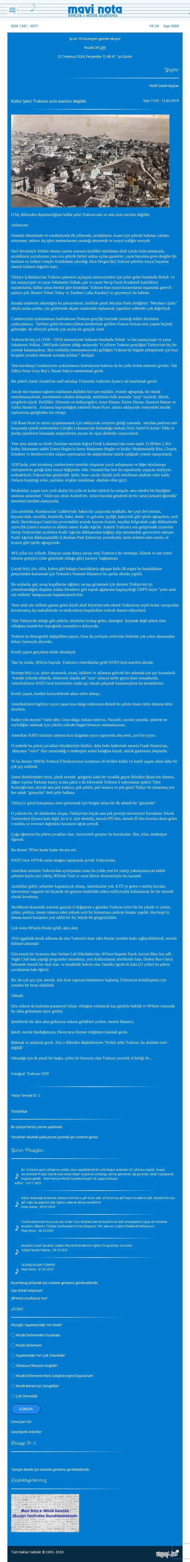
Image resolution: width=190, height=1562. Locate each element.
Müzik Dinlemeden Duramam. (36, 1335)
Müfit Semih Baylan (164, 86)
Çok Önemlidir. (24, 1396)
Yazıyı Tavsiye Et (26, 1095)
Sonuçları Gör (21, 1422)
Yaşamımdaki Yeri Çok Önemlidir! (38, 1355)
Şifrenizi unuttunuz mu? (29, 1298)
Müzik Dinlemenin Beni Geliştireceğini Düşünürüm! (52, 1376)
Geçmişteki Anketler (26, 1432)
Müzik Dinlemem (26, 1345)
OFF (103, 48)
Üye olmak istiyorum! (27, 1290)
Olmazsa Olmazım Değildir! (34, 1366)
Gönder (26, 1409)
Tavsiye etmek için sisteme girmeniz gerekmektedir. (50, 1470)
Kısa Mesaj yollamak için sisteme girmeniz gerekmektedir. (54, 1283)
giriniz (93, 1137)
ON (96, 48)
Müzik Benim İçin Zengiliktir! (35, 1386)
